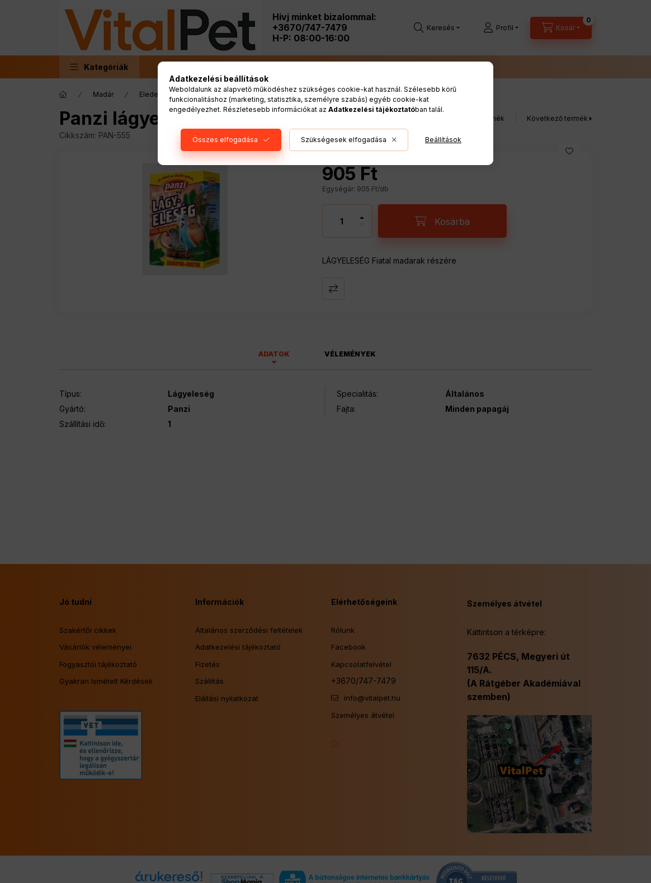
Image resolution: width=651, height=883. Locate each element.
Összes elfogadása (225, 139)
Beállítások (443, 139)
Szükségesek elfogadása (343, 139)
